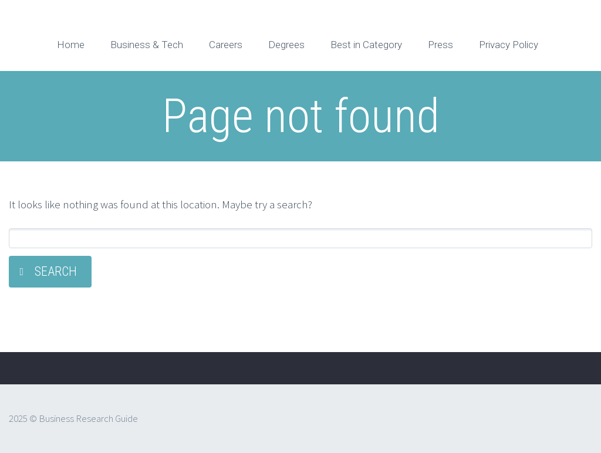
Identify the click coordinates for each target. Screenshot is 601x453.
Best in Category (366, 44)
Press (440, 44)
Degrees (286, 44)
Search (56, 271)
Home (71, 44)
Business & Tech (146, 44)
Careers (225, 44)
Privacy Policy (508, 44)
